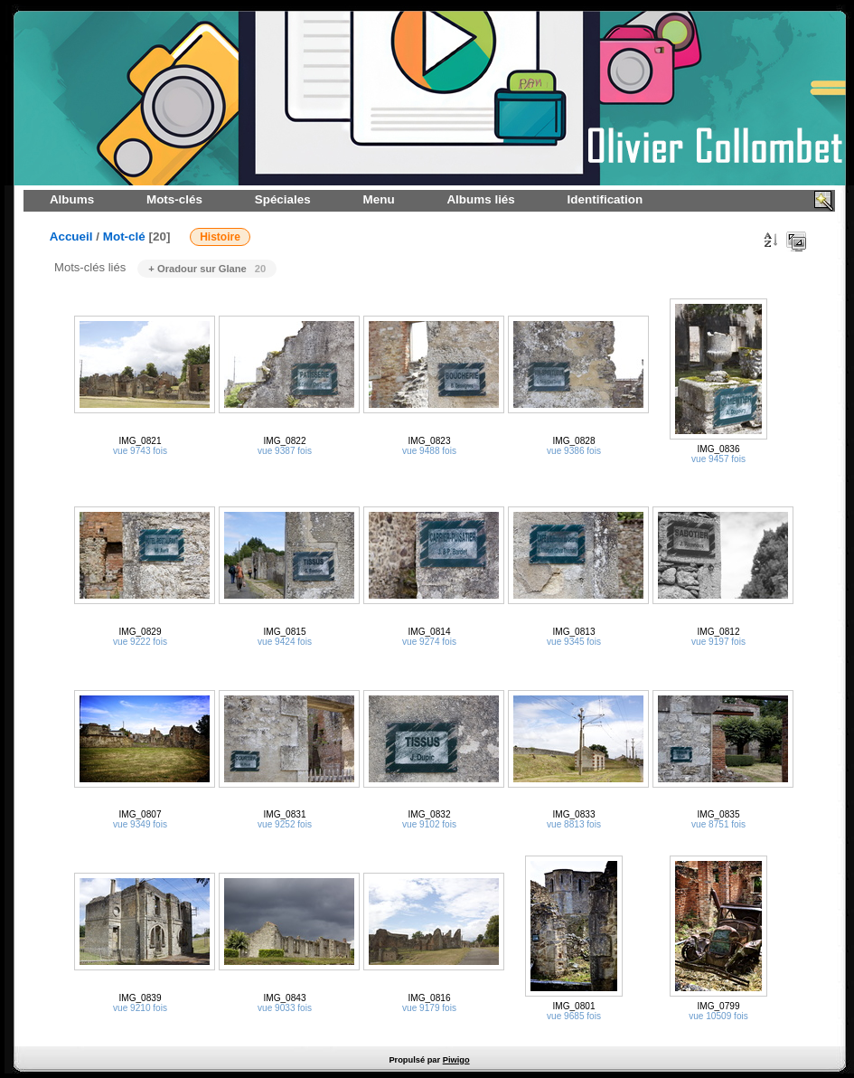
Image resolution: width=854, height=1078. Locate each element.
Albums (72, 199)
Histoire (220, 237)
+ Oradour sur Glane (207, 268)
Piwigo (456, 1059)
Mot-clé (124, 236)
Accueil (71, 236)
